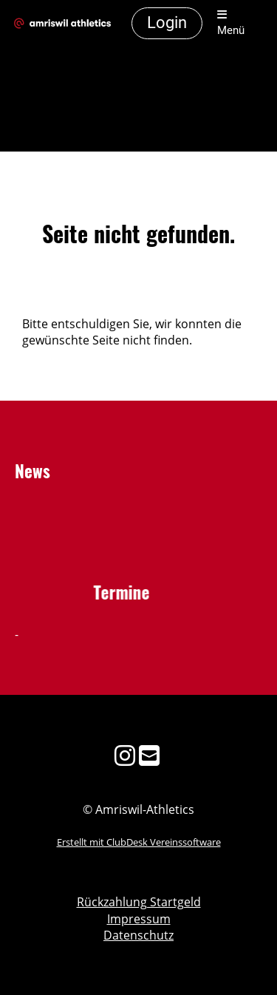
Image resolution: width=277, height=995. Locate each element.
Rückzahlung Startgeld (139, 902)
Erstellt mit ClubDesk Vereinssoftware (139, 842)
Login (167, 22)
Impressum (139, 919)
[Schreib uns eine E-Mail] (149, 755)
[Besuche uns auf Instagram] (124, 755)
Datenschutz (138, 935)
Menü (230, 23)
